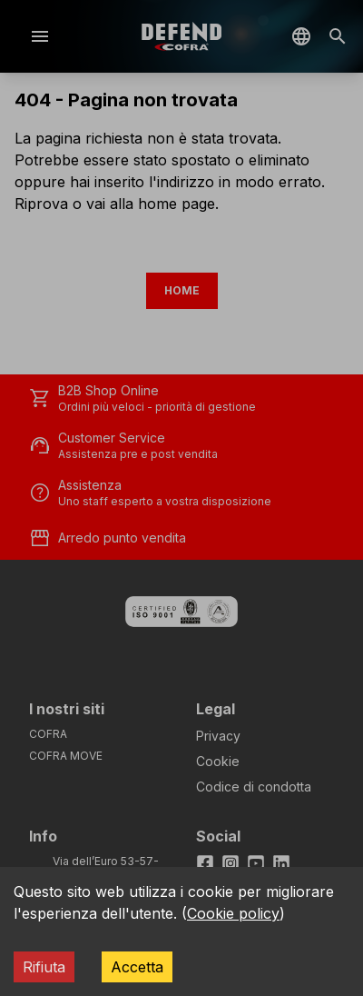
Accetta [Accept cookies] (137, 967)
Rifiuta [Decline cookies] (44, 967)
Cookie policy (233, 913)
